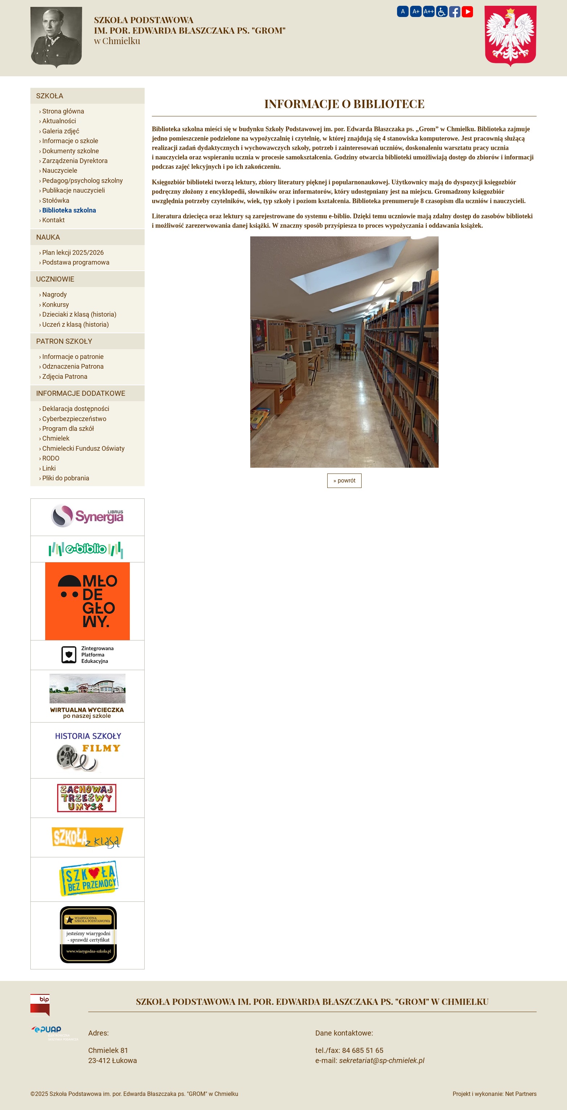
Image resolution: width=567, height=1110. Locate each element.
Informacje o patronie (73, 356)
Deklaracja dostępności (75, 408)
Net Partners (521, 1093)
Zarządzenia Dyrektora (75, 160)
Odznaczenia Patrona (73, 366)
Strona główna (63, 111)
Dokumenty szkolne (70, 151)
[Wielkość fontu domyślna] (403, 11)
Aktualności (59, 121)
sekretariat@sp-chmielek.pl (382, 1060)
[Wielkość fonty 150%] (416, 11)
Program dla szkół (68, 428)
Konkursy (55, 304)
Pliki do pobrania (65, 478)
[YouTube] (467, 11)
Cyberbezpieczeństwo (74, 419)
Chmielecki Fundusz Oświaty (83, 448)
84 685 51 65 (362, 1050)
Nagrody (54, 294)
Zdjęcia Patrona (65, 376)
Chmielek (55, 438)
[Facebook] (454, 11)
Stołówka (55, 200)
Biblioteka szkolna (69, 210)
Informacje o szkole (70, 141)
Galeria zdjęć (60, 131)
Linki (49, 468)
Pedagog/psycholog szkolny (82, 180)
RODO (50, 458)
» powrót (344, 480)
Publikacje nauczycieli (73, 190)
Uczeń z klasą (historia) (75, 324)
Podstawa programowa (76, 262)
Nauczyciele (59, 170)
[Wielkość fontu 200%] (429, 11)
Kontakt (53, 220)
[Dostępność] (442, 11)
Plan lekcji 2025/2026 (73, 252)
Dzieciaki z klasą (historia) (79, 314)
